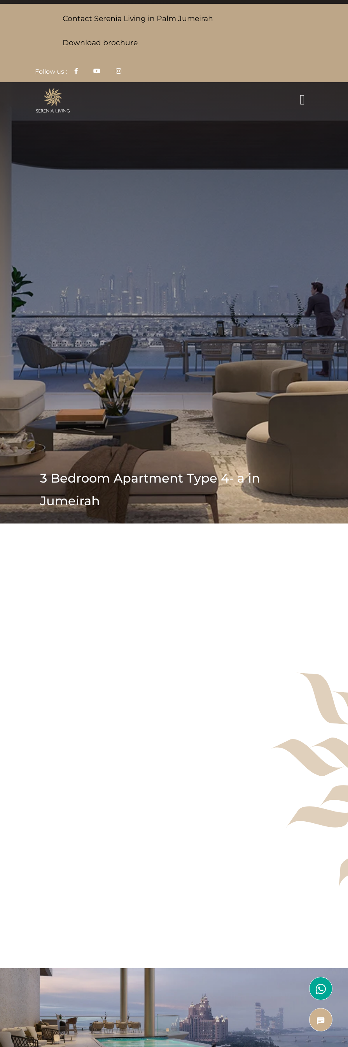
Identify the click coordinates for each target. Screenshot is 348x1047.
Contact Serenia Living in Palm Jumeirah (138, 18)
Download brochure (100, 42)
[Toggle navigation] (302, 99)
